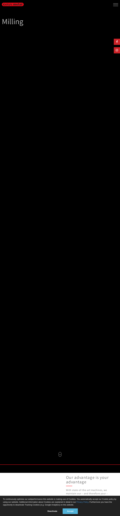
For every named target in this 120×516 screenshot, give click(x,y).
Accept (70, 511)
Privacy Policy (82, 502)
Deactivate (52, 511)
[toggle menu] (115, 4)
